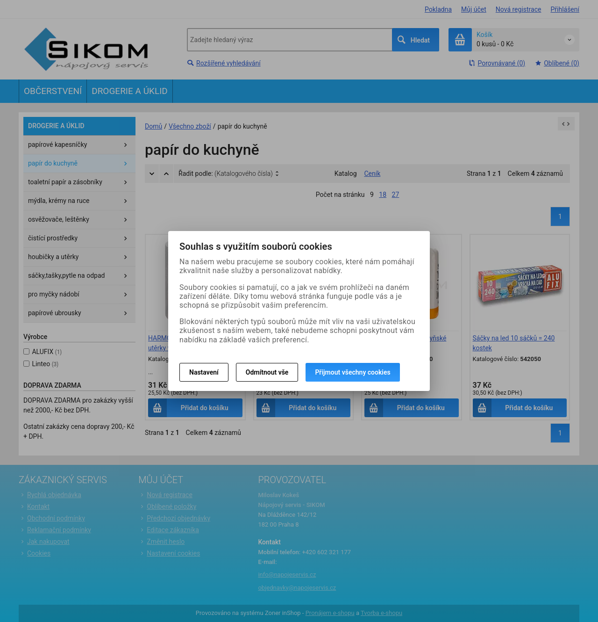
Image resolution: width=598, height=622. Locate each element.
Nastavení (204, 372)
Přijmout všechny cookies (352, 372)
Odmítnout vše (267, 372)
